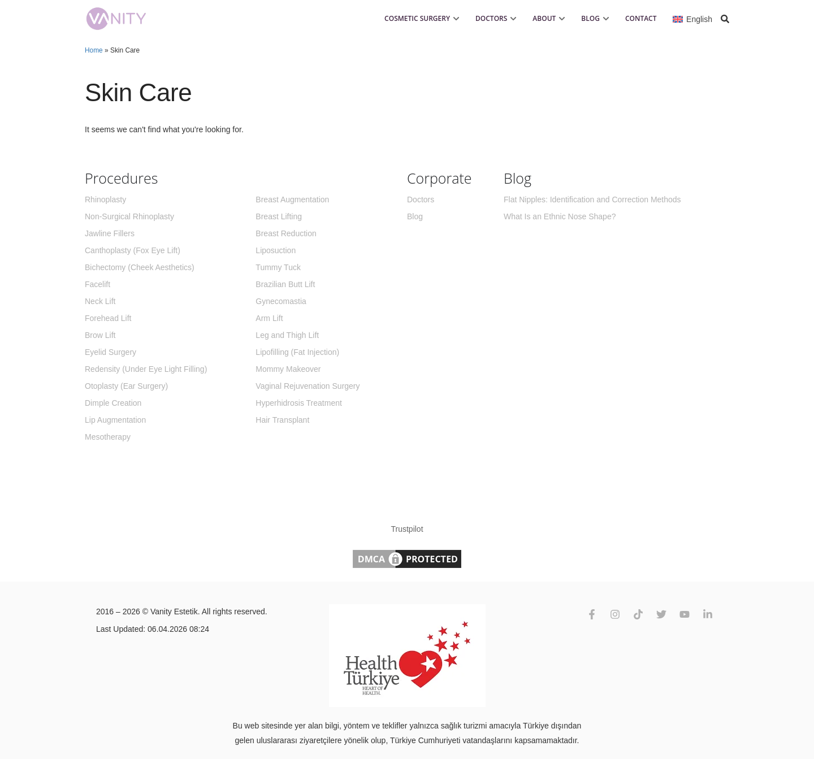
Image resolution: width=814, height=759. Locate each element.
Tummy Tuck (278, 267)
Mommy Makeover (288, 369)
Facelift (97, 284)
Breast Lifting (279, 216)
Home (94, 50)
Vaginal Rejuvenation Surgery (308, 386)
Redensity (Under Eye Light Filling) (146, 369)
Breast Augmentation (292, 199)
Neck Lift (100, 301)
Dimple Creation (113, 402)
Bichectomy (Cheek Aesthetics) (139, 267)
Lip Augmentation (115, 419)
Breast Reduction (286, 233)
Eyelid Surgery (110, 352)
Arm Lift (269, 318)
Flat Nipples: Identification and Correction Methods (592, 199)
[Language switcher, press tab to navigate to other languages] (692, 18)
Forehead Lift (108, 318)
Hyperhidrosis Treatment (299, 402)
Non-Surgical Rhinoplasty (129, 216)
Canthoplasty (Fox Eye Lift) (132, 250)
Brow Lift (100, 335)
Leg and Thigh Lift (287, 335)
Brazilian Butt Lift (285, 284)
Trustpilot (407, 529)
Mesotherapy (108, 436)
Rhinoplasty (105, 199)
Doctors (420, 199)
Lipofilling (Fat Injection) (297, 352)
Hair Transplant (282, 419)
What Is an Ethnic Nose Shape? (560, 216)
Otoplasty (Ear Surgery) (126, 386)
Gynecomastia (281, 301)
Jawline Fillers (110, 233)
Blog (415, 216)
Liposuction (276, 250)
